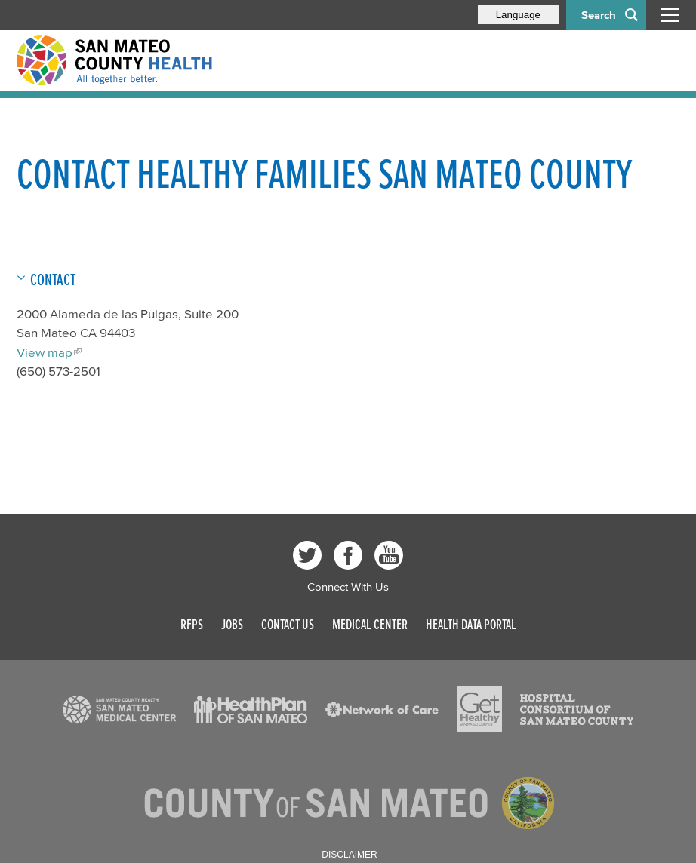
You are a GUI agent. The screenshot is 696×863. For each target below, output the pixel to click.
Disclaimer (349, 854)
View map (44, 352)
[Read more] (119, 710)
